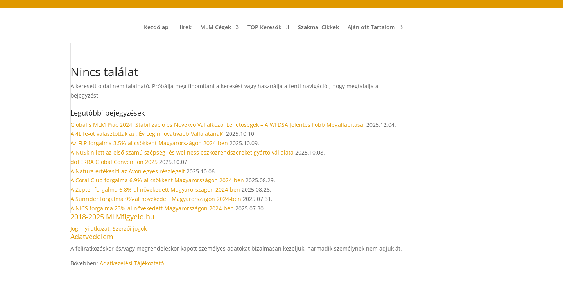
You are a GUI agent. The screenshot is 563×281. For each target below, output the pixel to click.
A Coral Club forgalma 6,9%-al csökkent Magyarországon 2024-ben (157, 180)
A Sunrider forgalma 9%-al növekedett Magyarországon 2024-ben (155, 199)
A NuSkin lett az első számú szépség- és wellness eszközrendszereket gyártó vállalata (182, 152)
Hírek (184, 28)
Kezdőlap (156, 28)
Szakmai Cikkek (318, 28)
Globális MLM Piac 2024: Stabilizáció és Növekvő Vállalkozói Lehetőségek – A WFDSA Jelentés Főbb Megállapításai (217, 124)
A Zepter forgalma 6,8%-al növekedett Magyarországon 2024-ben (155, 189)
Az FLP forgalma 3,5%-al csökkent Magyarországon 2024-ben (149, 143)
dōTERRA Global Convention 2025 (114, 161)
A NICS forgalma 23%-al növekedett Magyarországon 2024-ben (152, 208)
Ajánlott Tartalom (371, 28)
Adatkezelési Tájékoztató (132, 263)
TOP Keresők (264, 28)
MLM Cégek (215, 28)
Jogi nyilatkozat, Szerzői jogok (108, 228)
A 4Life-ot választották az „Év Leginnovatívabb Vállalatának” (147, 133)
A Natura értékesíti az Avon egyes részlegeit (127, 171)
